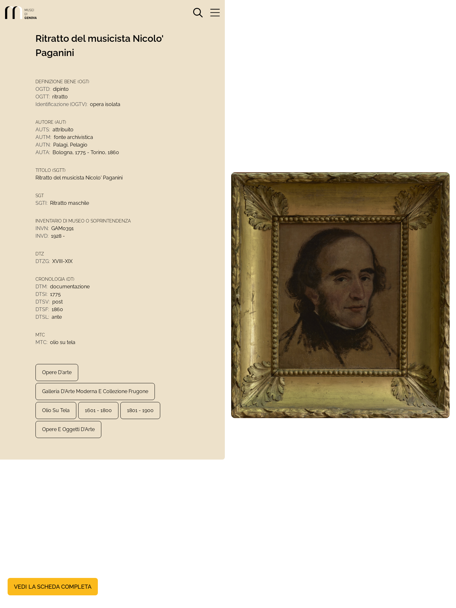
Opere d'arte (57, 372)
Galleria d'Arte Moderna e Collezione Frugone (95, 391)
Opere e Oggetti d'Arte (68, 429)
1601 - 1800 (98, 410)
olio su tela (56, 410)
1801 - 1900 (140, 410)
